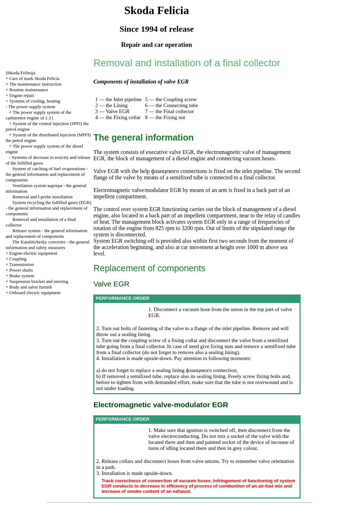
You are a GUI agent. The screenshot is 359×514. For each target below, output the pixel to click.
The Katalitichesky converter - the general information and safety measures (47, 244)
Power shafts (21, 270)
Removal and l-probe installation (43, 196)
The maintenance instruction (35, 84)
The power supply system (31, 106)
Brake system (22, 275)
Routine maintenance (29, 89)
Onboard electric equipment (35, 292)
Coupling (18, 258)
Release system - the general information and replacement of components (46, 233)
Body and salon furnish (31, 287)
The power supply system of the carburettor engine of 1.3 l (38, 115)
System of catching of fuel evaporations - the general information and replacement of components (47, 174)
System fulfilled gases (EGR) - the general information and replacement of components (48, 208)
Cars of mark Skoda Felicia (34, 78)
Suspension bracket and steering (39, 281)
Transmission (21, 264)
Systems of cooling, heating (35, 101)
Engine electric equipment (33, 253)
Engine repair (22, 95)
